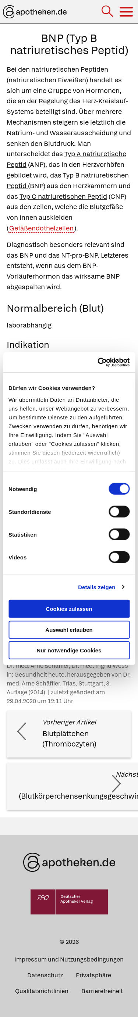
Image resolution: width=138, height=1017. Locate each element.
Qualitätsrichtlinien (41, 991)
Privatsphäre (93, 975)
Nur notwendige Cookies (69, 650)
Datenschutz (45, 975)
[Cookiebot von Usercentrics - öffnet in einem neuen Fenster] (98, 362)
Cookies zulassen (69, 609)
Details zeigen (96, 587)
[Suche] (108, 12)
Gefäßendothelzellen (41, 228)
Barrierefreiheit (102, 991)
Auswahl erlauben (68, 629)
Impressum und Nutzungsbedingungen (69, 959)
